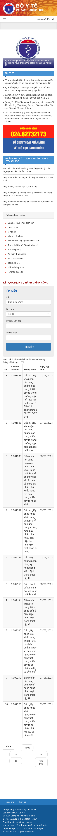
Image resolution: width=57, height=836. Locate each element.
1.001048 (16, 375)
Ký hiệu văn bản (13, 321)
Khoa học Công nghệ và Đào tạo (23, 240)
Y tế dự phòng (14, 249)
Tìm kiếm (28, 346)
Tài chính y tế (14, 263)
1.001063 (16, 422)
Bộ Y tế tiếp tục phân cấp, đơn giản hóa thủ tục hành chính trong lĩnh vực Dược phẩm (27, 89)
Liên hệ (22, 802)
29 (16, 754)
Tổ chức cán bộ (15, 258)
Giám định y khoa (16, 267)
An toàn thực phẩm (17, 254)
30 (41, 754)
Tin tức (9, 73)
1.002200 (16, 630)
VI (53, 19)
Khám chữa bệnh (16, 236)
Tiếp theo (41, 762)
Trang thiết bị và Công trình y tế (23, 245)
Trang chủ (9, 802)
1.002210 (16, 677)
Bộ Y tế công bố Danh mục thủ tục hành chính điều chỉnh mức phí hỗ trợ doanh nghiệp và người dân (28, 62)
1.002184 (16, 600)
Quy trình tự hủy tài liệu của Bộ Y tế (20, 186)
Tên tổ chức (11, 332)
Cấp (8, 297)
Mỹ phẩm (12, 232)
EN (48, 19)
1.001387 (16, 510)
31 (16, 761)
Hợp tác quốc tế (15, 272)
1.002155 (16, 584)
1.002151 (16, 557)
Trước (27, 748)
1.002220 (16, 704)
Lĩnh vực (10, 309)
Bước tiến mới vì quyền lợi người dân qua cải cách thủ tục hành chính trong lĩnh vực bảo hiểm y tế (28, 96)
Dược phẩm (13, 227)
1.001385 (16, 456)
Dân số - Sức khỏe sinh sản (21, 223)
